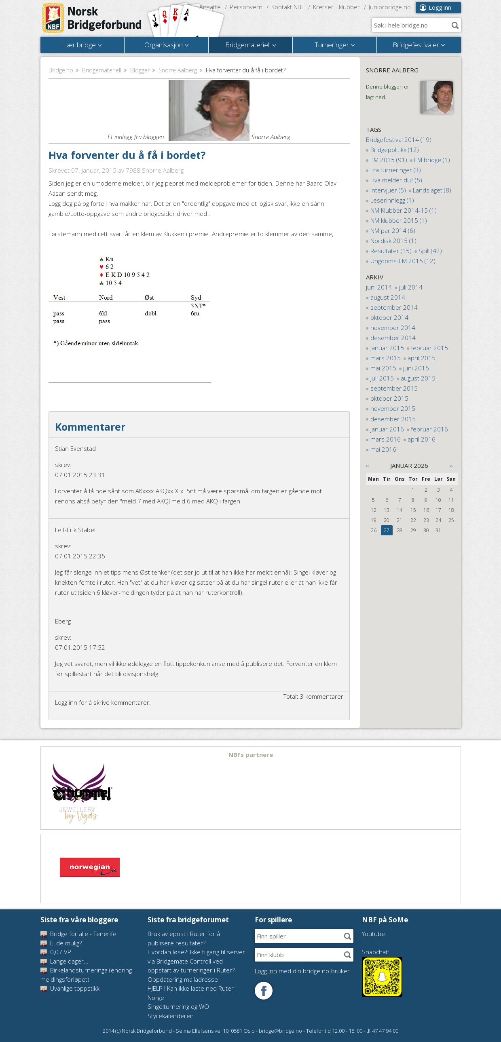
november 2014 (392, 327)
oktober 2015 (389, 398)
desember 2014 (393, 338)
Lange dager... (64, 961)
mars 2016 (385, 439)
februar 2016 (429, 429)
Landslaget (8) (432, 190)
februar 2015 (429, 348)
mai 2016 (383, 449)
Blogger (140, 70)
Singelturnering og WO (178, 1006)
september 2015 (394, 388)
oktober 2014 (389, 317)
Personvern (246, 7)
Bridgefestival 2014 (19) (398, 139)
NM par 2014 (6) (392, 230)
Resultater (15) (391, 251)
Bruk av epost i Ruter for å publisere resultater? (184, 938)
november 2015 (392, 408)
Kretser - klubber (336, 7)
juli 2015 (382, 378)
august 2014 (387, 297)
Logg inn (440, 7)
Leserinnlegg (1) (392, 200)
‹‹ (367, 465)
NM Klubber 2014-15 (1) (403, 210)
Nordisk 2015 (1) (393, 241)
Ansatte (210, 7)
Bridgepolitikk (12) (394, 150)
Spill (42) (430, 251)
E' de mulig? (61, 943)
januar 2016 (387, 429)
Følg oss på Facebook (264, 991)
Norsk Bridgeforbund (92, 18)
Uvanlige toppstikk (69, 988)
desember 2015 (393, 419)
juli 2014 (411, 287)
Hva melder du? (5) (396, 180)
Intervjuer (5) (388, 190)
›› (451, 465)
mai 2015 (383, 368)
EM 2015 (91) (388, 160)
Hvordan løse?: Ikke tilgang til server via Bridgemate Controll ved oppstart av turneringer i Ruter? (196, 961)
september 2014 (394, 307)
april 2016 (421, 439)
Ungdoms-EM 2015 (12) (402, 261)
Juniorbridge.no (390, 7)
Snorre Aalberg (178, 70)
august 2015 (418, 378)
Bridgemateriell (101, 70)
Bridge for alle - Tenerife (78, 934)
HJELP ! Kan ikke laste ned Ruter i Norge (192, 993)
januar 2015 (387, 348)
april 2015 (421, 358)
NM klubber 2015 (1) (398, 220)
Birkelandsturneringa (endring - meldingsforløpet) (87, 974)
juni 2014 (379, 287)
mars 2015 (385, 358)
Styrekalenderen (171, 1016)
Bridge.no (61, 70)
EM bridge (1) (432, 160)
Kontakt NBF (287, 7)
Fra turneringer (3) (395, 170)
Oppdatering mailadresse (183, 979)
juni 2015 (416, 368)
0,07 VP (55, 952)
